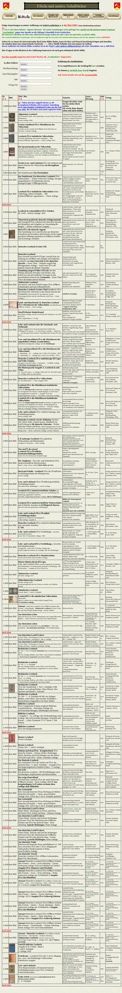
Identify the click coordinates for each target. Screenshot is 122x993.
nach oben (6, 204)
